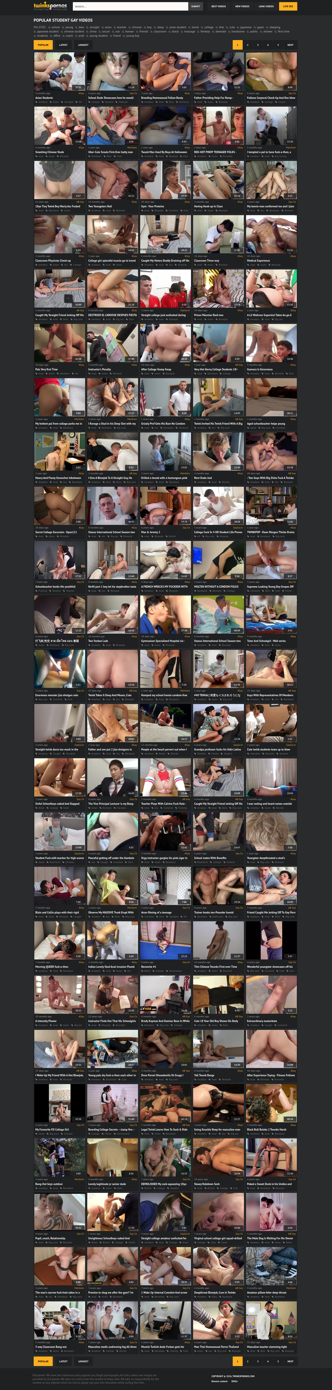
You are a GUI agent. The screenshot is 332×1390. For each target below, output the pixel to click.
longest (83, 44)
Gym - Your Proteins (152, 206)
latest (63, 44)
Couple (282, 101)
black (175, 31)
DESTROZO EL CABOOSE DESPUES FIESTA (112, 315)
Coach (67, 210)
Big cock (78, 319)
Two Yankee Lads (98, 641)
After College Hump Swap (156, 369)
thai (221, 27)
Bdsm (41, 807)
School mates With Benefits (210, 858)
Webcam (123, 101)
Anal (161, 101)
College (95, 101)
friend (117, 36)
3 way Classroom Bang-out (50, 1347)
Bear (109, 156)
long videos (266, 6)
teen (81, 27)
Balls (65, 319)
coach (69, 36)
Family (215, 753)
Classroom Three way (206, 260)
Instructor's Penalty (99, 369)
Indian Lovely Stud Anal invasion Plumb (111, 967)
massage (189, 31)
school (56, 27)
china (93, 31)
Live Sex (288, 6)
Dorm (185, 1242)
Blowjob (223, 101)
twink (195, 27)
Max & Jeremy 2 (150, 532)
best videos (219, 6)
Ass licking (280, 156)
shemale (221, 31)
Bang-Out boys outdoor (49, 1184)
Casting (174, 1350)
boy (149, 27)
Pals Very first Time (46, 369)
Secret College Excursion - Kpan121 (56, 532)
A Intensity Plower (46, 1021)
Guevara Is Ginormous (260, 369)
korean (129, 31)
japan (260, 27)
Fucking (43, 590)
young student (99, 36)
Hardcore (184, 101)
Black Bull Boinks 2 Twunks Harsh (266, 1129)
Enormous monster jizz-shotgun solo (56, 695)
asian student (177, 27)
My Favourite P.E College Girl (52, 1129)
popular (43, 44)
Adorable (255, 753)
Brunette (227, 156)
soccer (106, 31)
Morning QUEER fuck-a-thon (51, 967)
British (172, 536)
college (208, 27)
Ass (262, 210)
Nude (66, 807)
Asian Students (44, 98)
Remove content (220, 1381)
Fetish (288, 590)
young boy (132, 36)
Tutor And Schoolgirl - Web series (266, 641)
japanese (246, 27)
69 (198, 536)
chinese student (74, 31)
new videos (242, 6)
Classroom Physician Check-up (53, 260)
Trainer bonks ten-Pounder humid (214, 912)
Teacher (70, 590)
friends (144, 31)
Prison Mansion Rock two (208, 315)
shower (268, 31)
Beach (162, 753)
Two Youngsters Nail (100, 206)
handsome (238, 31)
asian (108, 27)
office (56, 36)
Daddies (201, 753)
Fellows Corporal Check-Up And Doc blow (271, 98)
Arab (199, 1188)
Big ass (120, 319)
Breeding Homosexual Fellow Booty (162, 98)
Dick (171, 101)
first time (283, 31)
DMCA (235, 1381)
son (117, 31)
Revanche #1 (148, 967)
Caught (57, 753)
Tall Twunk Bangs (204, 1075)
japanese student (48, 31)
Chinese (69, 862)
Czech (224, 1242)
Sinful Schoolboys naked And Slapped (57, 804)
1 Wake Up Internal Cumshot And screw (164, 1292)
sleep (160, 27)
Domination (175, 970)
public (254, 31)
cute (232, 27)
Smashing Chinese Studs (49, 152)
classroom (160, 31)
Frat (235, 1188)
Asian (56, 101)
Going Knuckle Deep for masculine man (217, 1129)
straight (94, 27)
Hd (80, 101)
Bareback (96, 156)
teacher (122, 27)
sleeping (275, 27)
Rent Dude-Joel (203, 478)
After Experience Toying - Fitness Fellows (271, 1075)
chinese (137, 27)
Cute (119, 156)
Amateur (43, 101)
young (69, 27)
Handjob (68, 101)
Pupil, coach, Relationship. (50, 1238)
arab (81, 36)
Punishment (123, 1133)
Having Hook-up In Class (208, 206)
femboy (205, 31)
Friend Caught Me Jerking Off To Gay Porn (271, 912)
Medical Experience (258, 260)
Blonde (226, 482)
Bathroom (218, 916)
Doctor (123, 1350)
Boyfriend (55, 862)
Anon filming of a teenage (156, 912)
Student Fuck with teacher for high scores (59, 858)
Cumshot (173, 210)
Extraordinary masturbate (262, 1021)
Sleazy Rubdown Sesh (207, 1184)
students (42, 36)
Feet (277, 590)
